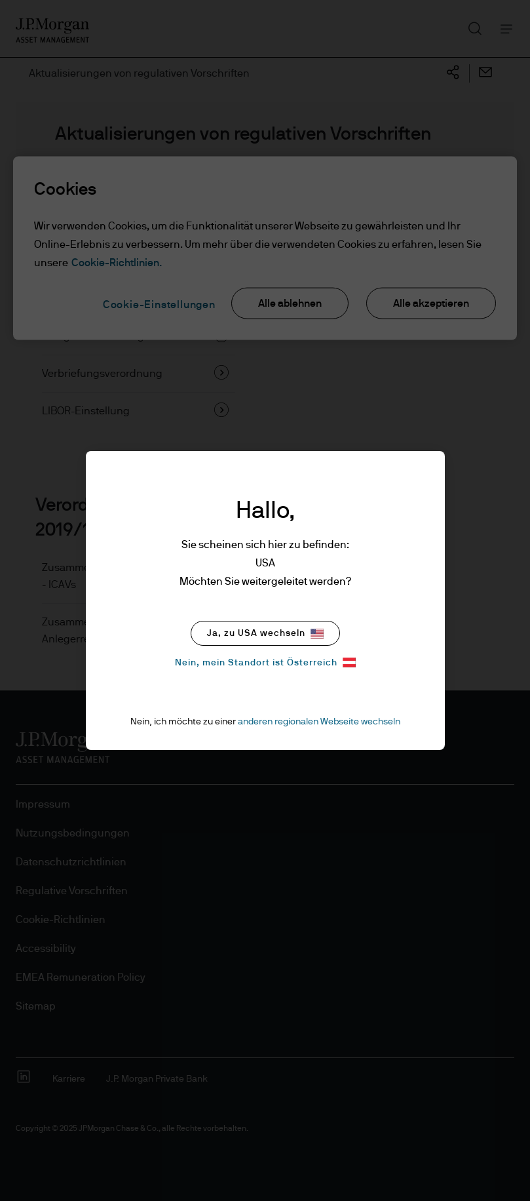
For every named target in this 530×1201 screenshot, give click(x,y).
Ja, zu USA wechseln (265, 634)
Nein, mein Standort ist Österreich (265, 662)
